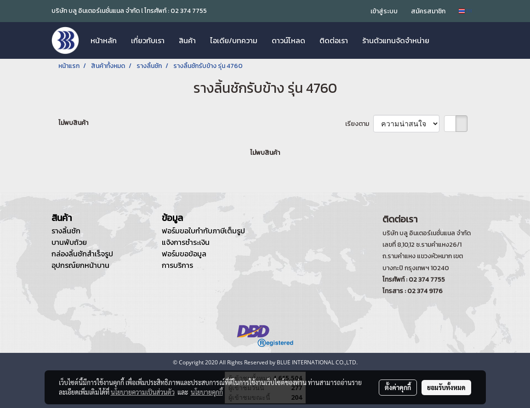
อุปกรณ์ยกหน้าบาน (80, 265)
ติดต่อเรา (333, 40)
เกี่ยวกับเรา (148, 40)
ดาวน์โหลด (288, 40)
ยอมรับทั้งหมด (446, 387)
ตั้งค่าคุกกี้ (398, 387)
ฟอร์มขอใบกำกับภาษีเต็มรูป (203, 230)
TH (465, 10)
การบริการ (177, 265)
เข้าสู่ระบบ (384, 11)
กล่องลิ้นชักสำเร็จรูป (82, 253)
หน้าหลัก (104, 40)
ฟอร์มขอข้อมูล (184, 253)
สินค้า (187, 40)
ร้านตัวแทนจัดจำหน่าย (395, 40)
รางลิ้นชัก (65, 230)
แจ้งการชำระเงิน (186, 242)
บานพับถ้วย (69, 242)
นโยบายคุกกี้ (207, 392)
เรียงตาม (359, 124)
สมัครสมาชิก (428, 11)
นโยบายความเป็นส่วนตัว (143, 392)
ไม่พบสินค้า (73, 123)
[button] (444, 40)
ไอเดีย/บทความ (233, 40)
